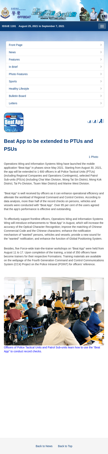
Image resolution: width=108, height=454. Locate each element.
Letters (55, 103)
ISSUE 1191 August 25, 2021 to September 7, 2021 (33, 26)
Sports (55, 81)
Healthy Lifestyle (55, 88)
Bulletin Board (55, 96)
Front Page (55, 45)
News (55, 52)
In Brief (55, 66)
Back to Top (65, 446)
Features (55, 59)
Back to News (44, 446)
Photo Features (55, 74)
